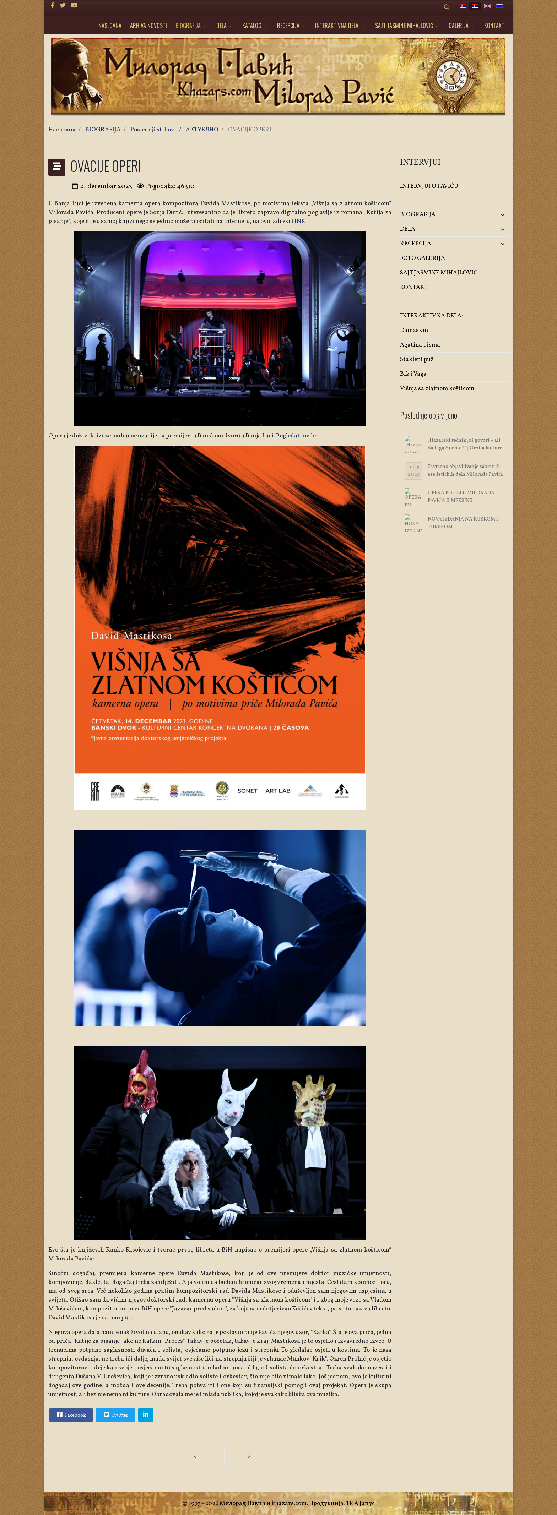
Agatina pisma (420, 345)
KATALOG (251, 25)
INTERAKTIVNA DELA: (337, 25)
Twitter (115, 1414)
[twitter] (63, 6)
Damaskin (414, 330)
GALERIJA (459, 25)
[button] (491, 215)
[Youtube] (74, 6)
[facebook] (53, 6)
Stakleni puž (417, 359)
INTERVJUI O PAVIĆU (429, 186)
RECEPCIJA (288, 25)
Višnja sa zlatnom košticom (437, 389)
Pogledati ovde (296, 436)
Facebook (70, 1414)
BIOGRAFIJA (188, 25)
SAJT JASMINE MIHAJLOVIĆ (404, 25)
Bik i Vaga (413, 374)
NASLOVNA (109, 25)
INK (299, 221)
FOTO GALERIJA (422, 258)
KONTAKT (494, 25)
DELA (221, 25)
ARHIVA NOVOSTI (148, 25)
